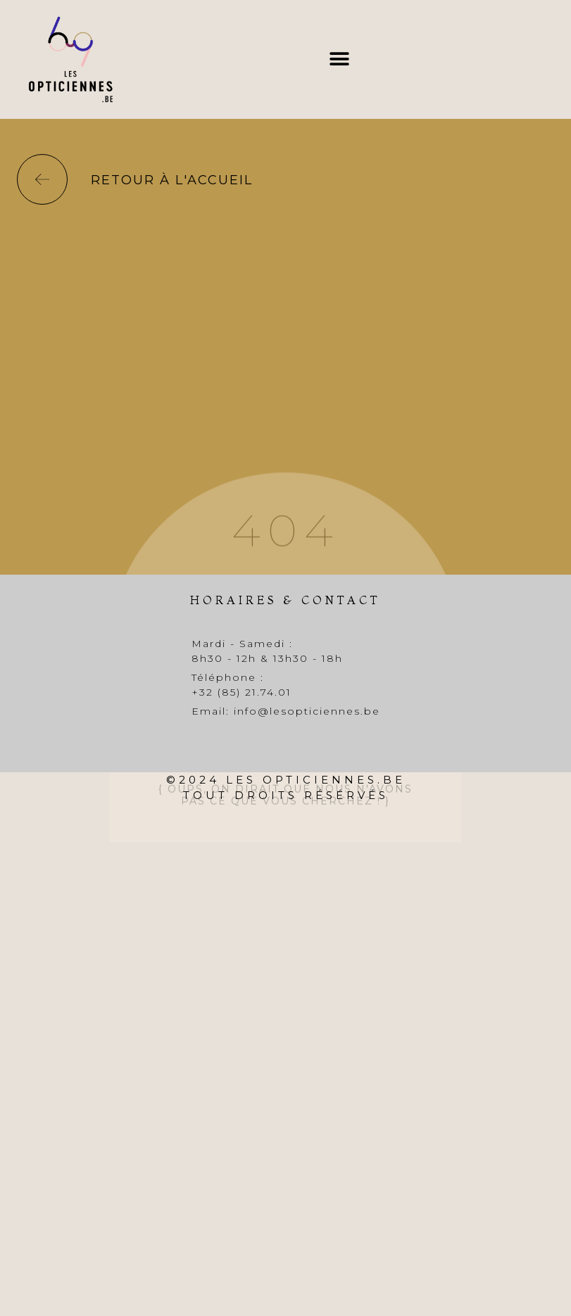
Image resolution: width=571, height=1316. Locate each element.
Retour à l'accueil (172, 180)
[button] (339, 59)
